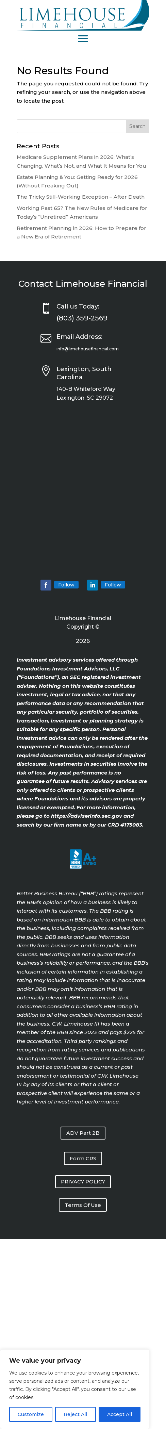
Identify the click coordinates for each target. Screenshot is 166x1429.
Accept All (119, 1414)
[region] (75, 1389)
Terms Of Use (83, 1205)
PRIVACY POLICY (83, 1181)
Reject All (75, 1414)
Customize (31, 1414)
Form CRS (83, 1158)
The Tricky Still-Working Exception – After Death (81, 197)
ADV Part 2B (83, 1133)
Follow (66, 585)
